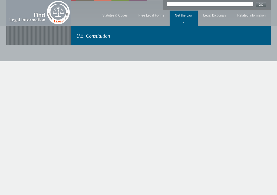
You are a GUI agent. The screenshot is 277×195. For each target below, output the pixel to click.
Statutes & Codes (114, 15)
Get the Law (184, 15)
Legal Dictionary (214, 15)
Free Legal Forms (151, 15)
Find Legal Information (38, 12)
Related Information (251, 15)
